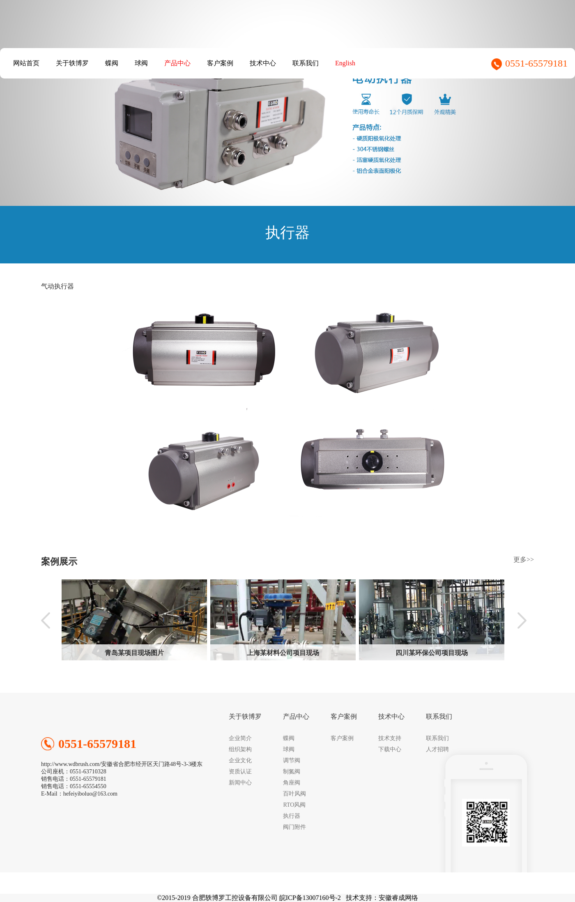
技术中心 (263, 63)
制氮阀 (291, 771)
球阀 (141, 63)
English (345, 63)
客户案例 (220, 63)
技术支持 (389, 738)
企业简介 (240, 738)
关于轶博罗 (72, 63)
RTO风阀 (294, 805)
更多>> (523, 559)
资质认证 (240, 771)
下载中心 (389, 749)
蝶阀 (111, 63)
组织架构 (240, 749)
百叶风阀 (294, 794)
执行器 (291, 816)
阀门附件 (294, 827)
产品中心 (177, 63)
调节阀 (291, 760)
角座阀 (291, 783)
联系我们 (305, 63)
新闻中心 (240, 783)
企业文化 (240, 760)
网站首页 (26, 63)
